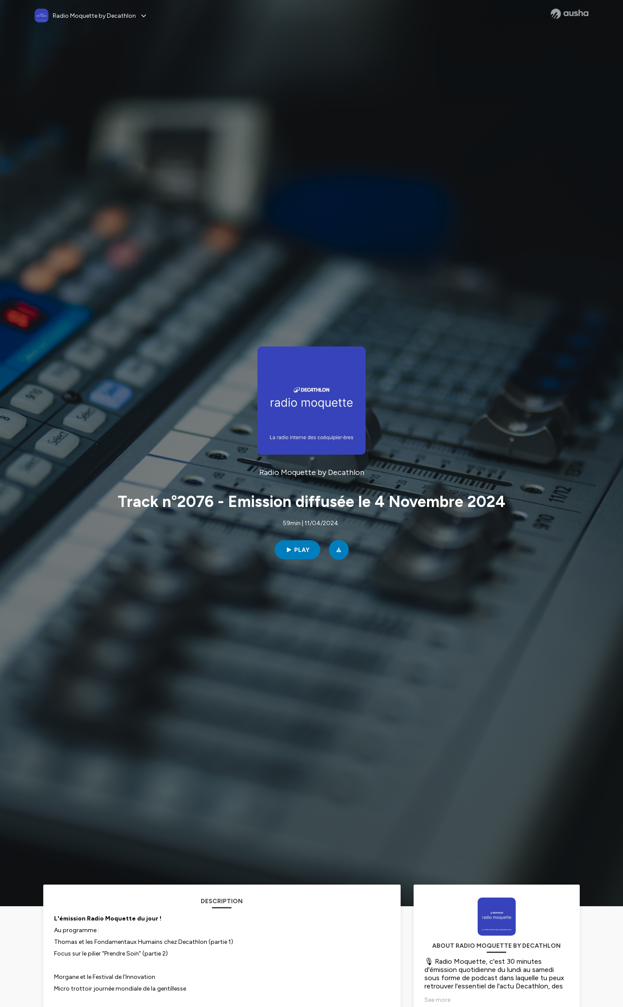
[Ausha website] (569, 14)
